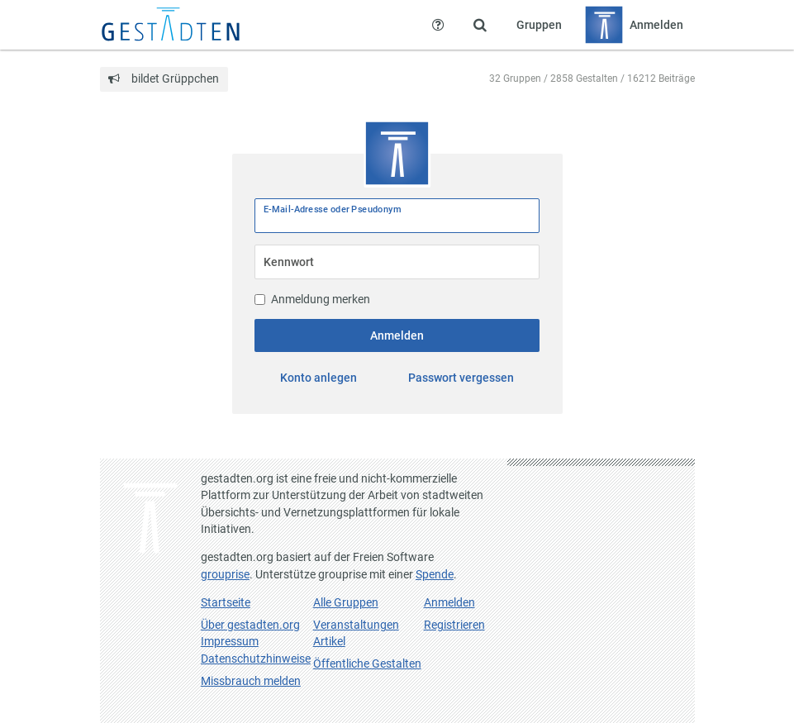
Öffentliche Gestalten (367, 663)
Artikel (329, 641)
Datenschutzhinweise (256, 658)
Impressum (230, 641)
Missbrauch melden (251, 680)
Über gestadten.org (250, 624)
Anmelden (397, 335)
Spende (435, 574)
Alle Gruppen (345, 602)
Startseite (225, 602)
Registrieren (454, 624)
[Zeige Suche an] (480, 25)
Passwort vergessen (461, 377)
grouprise (225, 574)
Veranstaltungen (356, 624)
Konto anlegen (318, 377)
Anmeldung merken (312, 299)
